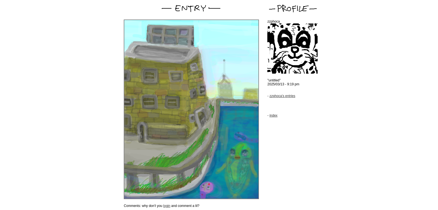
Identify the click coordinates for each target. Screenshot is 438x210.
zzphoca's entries (282, 96)
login (166, 206)
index (274, 115)
